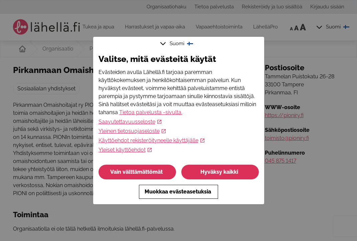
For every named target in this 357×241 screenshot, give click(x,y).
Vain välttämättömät (137, 172)
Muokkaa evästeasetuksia (178, 191)
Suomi (177, 43)
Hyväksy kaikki (219, 172)
